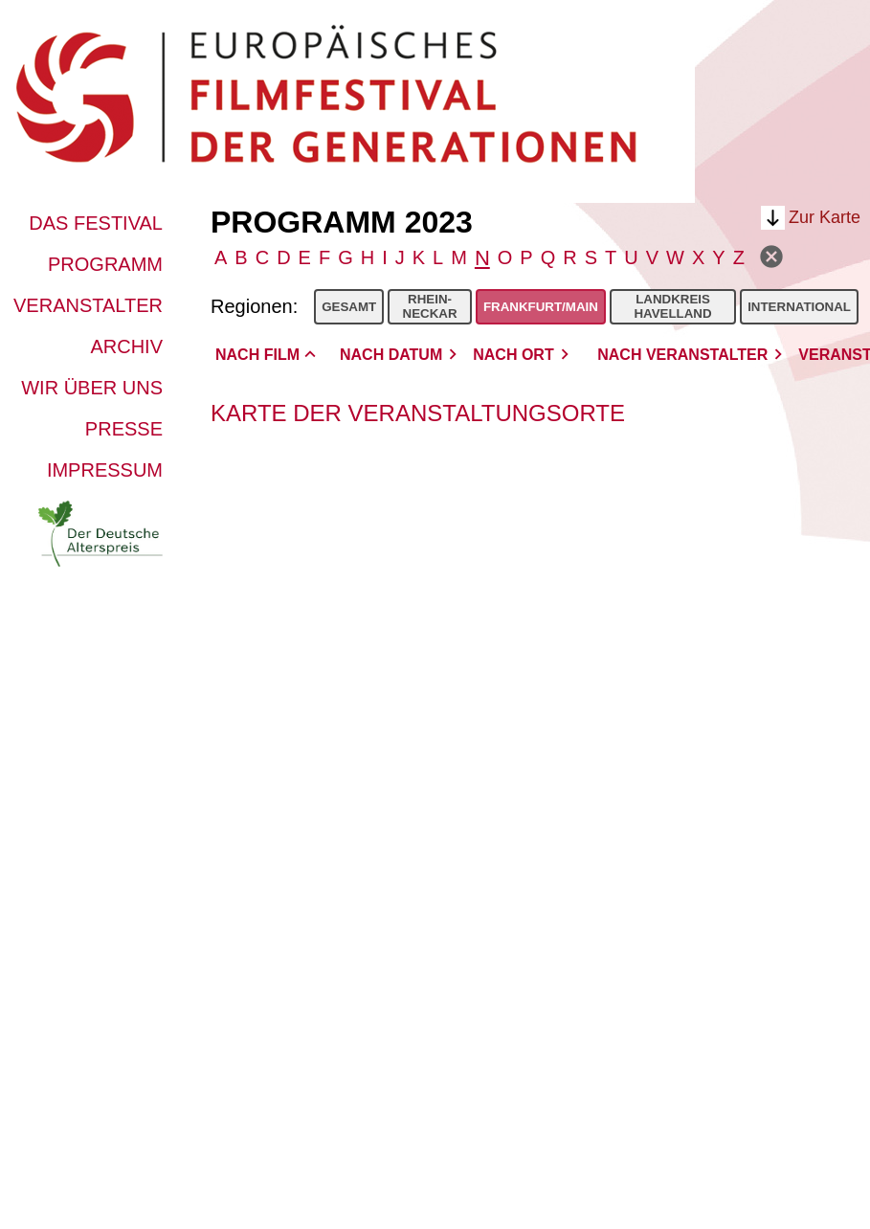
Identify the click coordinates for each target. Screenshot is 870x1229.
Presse (124, 428)
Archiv (126, 346)
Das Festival (96, 223)
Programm (105, 264)
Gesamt (349, 307)
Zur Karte (824, 217)
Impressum (105, 469)
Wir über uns (92, 387)
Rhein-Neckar (430, 306)
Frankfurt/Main (540, 307)
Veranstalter (88, 305)
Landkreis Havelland (672, 306)
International (799, 307)
